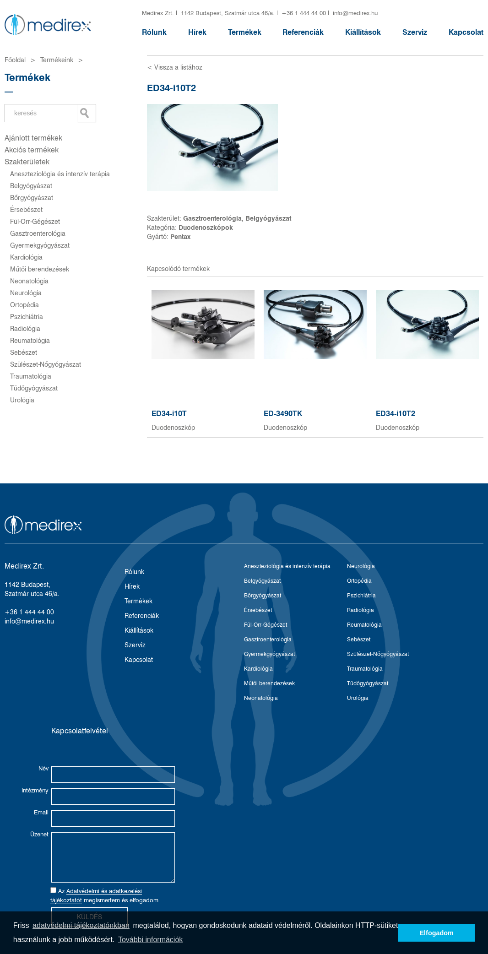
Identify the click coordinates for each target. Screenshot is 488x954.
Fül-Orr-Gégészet (35, 221)
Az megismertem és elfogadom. (105, 895)
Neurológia (26, 293)
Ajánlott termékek (33, 138)
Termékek (244, 32)
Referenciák (303, 32)
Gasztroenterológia (37, 233)
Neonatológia (29, 281)
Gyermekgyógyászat (40, 245)
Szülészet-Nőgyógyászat (45, 364)
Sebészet (23, 352)
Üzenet (39, 834)
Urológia (22, 400)
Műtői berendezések (39, 269)
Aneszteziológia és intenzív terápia (60, 174)
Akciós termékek (32, 150)
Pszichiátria (26, 316)
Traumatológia (30, 376)
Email (41, 812)
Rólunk (154, 32)
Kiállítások (363, 32)
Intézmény (35, 790)
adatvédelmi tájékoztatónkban (81, 925)
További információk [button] (150, 939)
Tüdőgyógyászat (34, 388)
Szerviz (414, 32)
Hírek (197, 32)
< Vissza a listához (174, 67)
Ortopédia (24, 305)
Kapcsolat (466, 32)
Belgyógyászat (31, 186)
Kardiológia (26, 257)
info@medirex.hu (355, 12)
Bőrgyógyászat (31, 197)
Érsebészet (26, 209)
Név (43, 768)
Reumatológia (30, 340)
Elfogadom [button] (437, 933)
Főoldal (15, 60)
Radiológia (25, 328)
